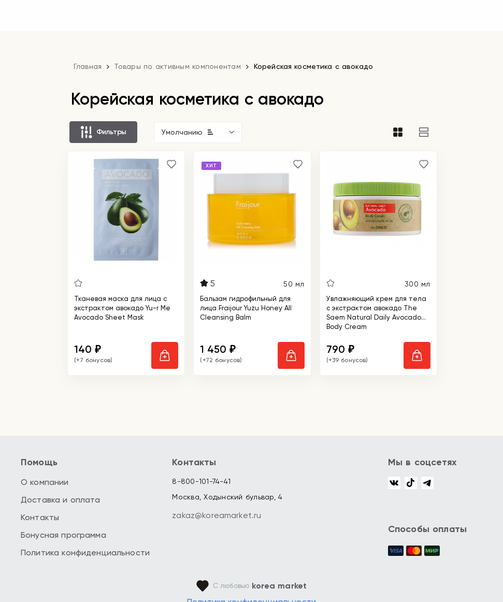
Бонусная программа (63, 535)
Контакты (40, 517)
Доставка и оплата (60, 500)
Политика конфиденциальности (85, 552)
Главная (88, 66)
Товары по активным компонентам (177, 66)
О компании (45, 482)
